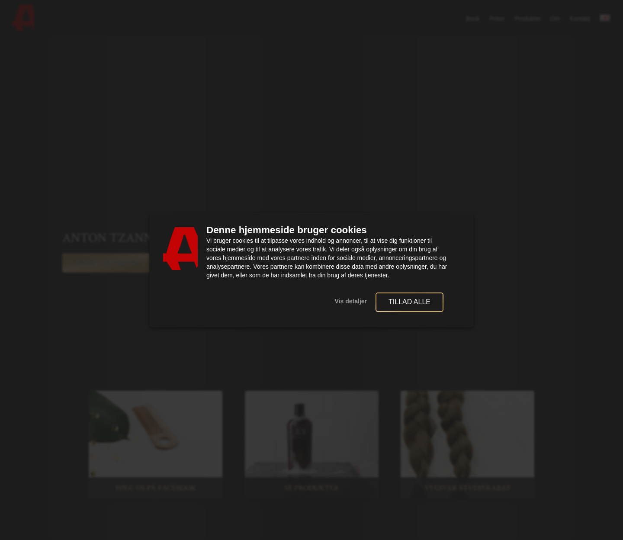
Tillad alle (409, 301)
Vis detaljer (351, 301)
